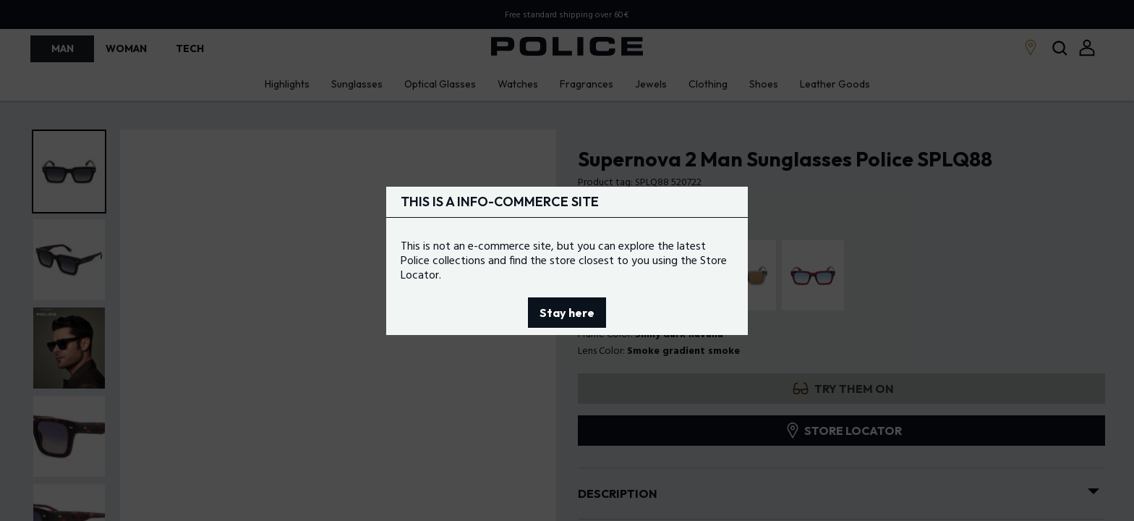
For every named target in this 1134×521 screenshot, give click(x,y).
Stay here (567, 312)
